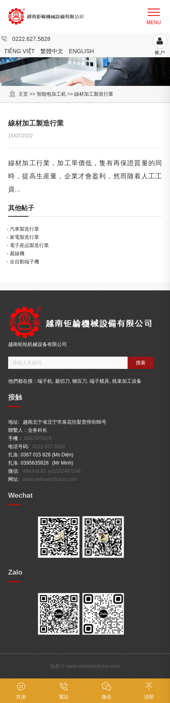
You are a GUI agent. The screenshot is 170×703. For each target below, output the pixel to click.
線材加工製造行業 (93, 94)
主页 (23, 94)
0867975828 (37, 438)
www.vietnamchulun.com (50, 479)
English (81, 51)
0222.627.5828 (31, 39)
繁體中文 (51, 51)
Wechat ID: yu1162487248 (52, 471)
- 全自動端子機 (23, 262)
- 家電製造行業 (23, 237)
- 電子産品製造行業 (28, 245)
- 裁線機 (15, 253)
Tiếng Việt (19, 51)
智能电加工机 (51, 94)
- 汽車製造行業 (23, 229)
